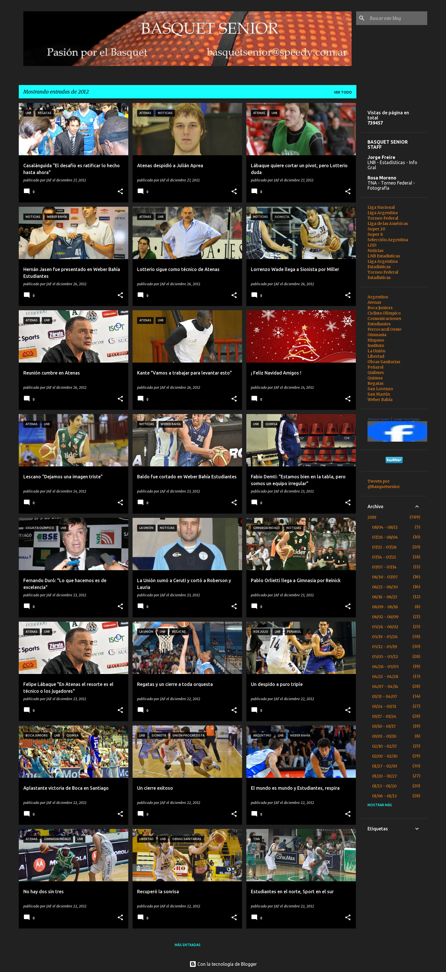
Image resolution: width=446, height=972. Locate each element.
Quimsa (375, 377)
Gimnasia (376, 334)
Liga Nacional (381, 207)
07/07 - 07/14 (384, 567)
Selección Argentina (387, 239)
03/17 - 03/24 (384, 716)
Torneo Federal (382, 218)
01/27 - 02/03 (384, 766)
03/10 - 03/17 (384, 726)
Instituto (375, 345)
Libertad (375, 356)
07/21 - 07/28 (384, 547)
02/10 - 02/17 (384, 746)
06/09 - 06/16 (385, 606)
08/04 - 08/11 (385, 527)
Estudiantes (379, 323)
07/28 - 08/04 (385, 537)
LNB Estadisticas (383, 255)
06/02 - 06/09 (385, 616)
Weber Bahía (380, 399)
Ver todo (343, 92)
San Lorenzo (380, 388)
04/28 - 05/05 (385, 666)
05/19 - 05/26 (385, 636)
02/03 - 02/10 (384, 756)
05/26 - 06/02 (385, 626)
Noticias (375, 250)
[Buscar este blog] (397, 18)
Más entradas (188, 945)
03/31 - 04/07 (384, 696)
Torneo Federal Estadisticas (382, 275)
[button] (120, 192)
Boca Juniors (380, 307)
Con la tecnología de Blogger (223, 964)
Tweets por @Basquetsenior (383, 484)
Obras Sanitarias (383, 361)
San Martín (378, 394)
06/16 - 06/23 (384, 596)
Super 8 (375, 234)
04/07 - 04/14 (385, 686)
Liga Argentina (382, 212)
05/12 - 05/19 (384, 646)
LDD (371, 245)
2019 (371, 517)
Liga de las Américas (387, 223)
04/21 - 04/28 (385, 676)
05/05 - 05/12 (385, 656)
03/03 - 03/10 (384, 736)
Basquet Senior (378, 419)
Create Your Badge (406, 419)
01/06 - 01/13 (384, 796)
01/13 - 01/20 (384, 786)
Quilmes (375, 372)
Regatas (375, 383)
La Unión (376, 350)
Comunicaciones (384, 318)
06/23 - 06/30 (385, 587)
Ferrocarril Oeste (384, 329)
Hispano (375, 340)
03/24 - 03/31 (384, 706)
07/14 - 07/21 (384, 557)
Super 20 (376, 228)
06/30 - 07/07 (385, 577)
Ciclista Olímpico (384, 313)
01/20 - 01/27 (384, 776)
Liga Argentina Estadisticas (382, 264)
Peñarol (375, 367)
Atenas (374, 302)
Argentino (377, 296)
